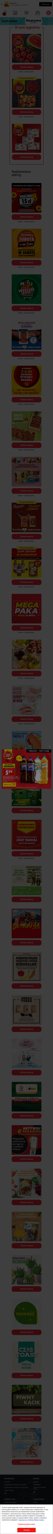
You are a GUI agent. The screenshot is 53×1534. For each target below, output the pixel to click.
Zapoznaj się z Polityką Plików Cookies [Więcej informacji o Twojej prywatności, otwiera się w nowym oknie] (31, 1520)
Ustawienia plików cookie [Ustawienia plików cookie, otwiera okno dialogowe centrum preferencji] (26, 1524)
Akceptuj (27, 1530)
